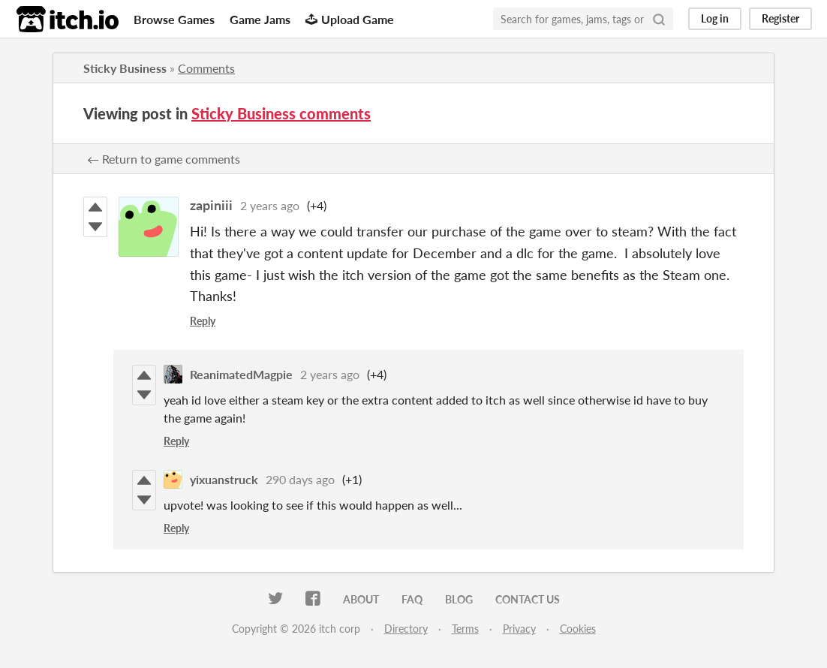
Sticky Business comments (281, 113)
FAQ (412, 599)
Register (780, 18)
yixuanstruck (224, 479)
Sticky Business (125, 68)
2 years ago (269, 205)
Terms (465, 628)
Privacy (519, 628)
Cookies (578, 628)
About (361, 599)
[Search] (659, 19)
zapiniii (211, 205)
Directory (406, 628)
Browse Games (174, 19)
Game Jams (260, 19)
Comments (206, 68)
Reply (202, 320)
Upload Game (349, 19)
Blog (459, 599)
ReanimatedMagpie (241, 374)
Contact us (527, 599)
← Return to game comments (163, 159)
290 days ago (300, 479)
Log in (715, 18)
